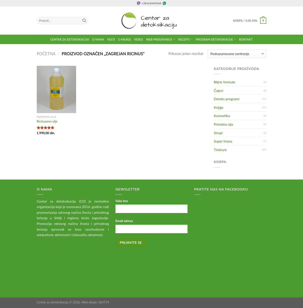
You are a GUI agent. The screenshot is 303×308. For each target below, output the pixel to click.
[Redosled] (237, 54)
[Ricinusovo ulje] (56, 89)
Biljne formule (224, 82)
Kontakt (245, 39)
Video (138, 39)
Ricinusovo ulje (47, 121)
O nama (98, 39)
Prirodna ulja (223, 124)
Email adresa (124, 221)
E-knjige (124, 39)
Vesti (111, 39)
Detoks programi (226, 99)
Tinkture (220, 150)
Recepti (185, 39)
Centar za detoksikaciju (69, 39)
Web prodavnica (160, 39)
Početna (46, 53)
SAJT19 (103, 302)
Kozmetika (222, 116)
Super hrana (223, 141)
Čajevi (218, 90)
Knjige (218, 107)
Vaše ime (121, 201)
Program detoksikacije (216, 39)
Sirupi (218, 133)
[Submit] (84, 20)
